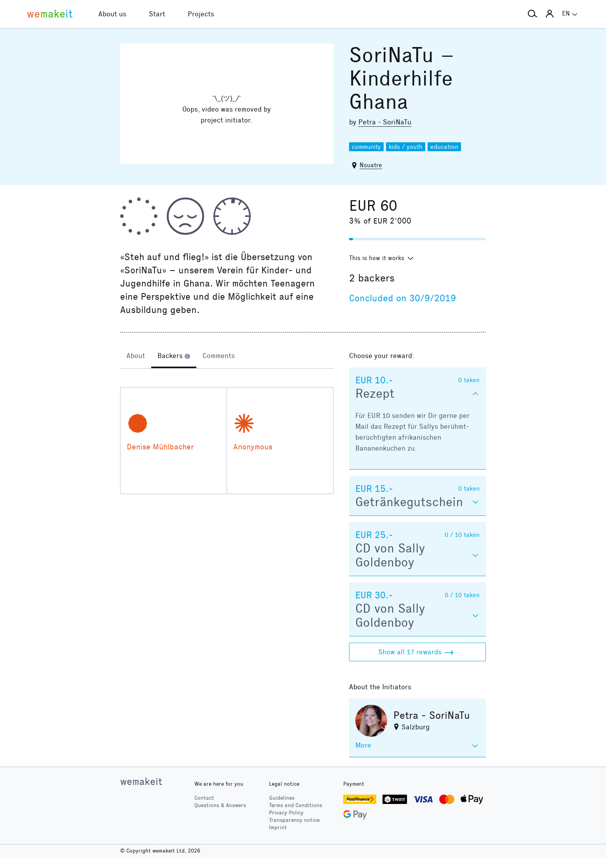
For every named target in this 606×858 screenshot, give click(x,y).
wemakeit (141, 781)
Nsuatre (371, 165)
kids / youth (406, 146)
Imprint (278, 827)
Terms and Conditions (295, 805)
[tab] (135, 356)
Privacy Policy (286, 812)
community (366, 146)
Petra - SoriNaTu (384, 122)
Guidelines (282, 798)
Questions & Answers (220, 805)
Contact (204, 798)
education (444, 146)
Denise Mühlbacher (160, 446)
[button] (533, 14)
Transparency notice (294, 820)
